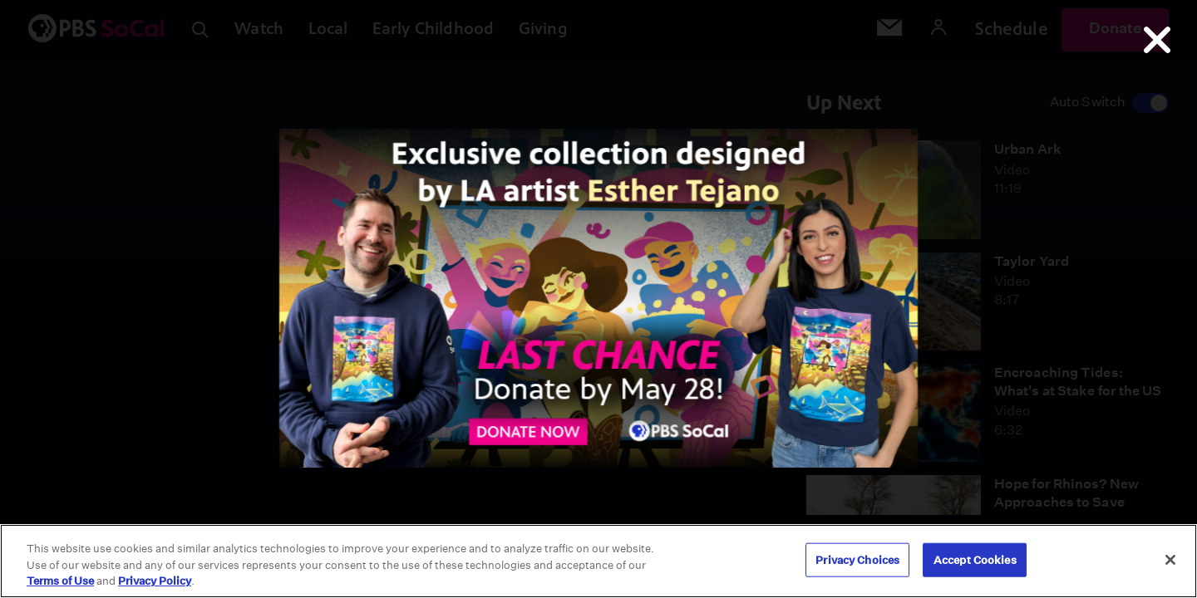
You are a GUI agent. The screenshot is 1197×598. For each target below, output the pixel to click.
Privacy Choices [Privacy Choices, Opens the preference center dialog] (857, 559)
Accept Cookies (975, 559)
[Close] (1170, 560)
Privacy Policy (154, 581)
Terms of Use (60, 581)
